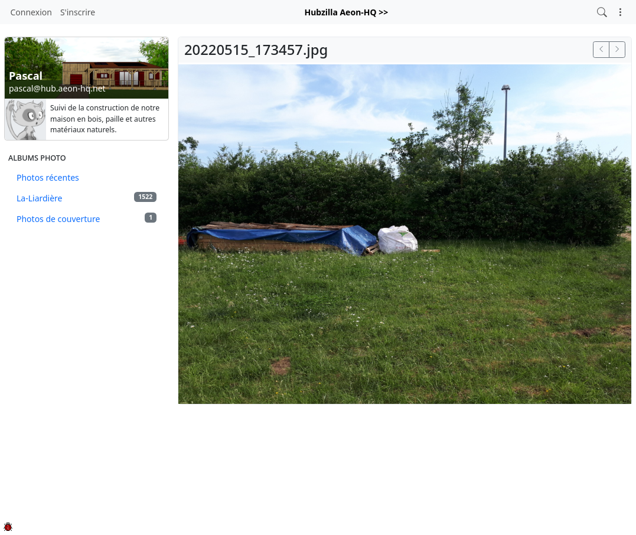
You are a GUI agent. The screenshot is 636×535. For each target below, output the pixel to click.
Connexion (31, 12)
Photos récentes (48, 177)
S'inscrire (77, 12)
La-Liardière (86, 198)
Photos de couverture (86, 218)
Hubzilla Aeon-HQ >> (346, 12)
